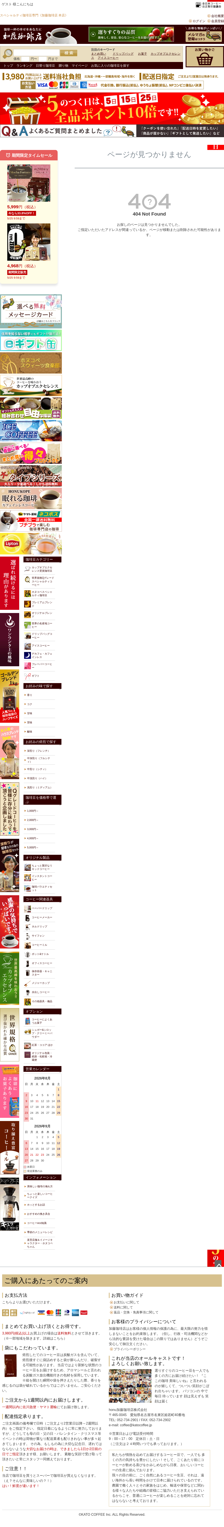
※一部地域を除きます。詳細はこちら (35, 1338)
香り (29, 695)
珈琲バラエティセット (38, 888)
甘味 (29, 713)
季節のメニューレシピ (40, 1232)
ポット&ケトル (36, 954)
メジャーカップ (37, 983)
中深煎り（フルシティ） (38, 760)
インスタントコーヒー (38, 877)
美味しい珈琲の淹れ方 (40, 1186)
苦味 (29, 722)
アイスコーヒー (108, 57)
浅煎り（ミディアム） (40, 787)
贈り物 (63, 65)
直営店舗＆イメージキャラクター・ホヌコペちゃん (40, 1243)
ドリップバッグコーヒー (38, 635)
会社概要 (217, 16)
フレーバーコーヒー (38, 665)
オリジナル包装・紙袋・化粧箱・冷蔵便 (38, 1056)
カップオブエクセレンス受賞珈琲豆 (38, 569)
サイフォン (34, 936)
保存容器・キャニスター (38, 973)
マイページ (80, 65)
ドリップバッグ (123, 53)
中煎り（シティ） (37, 769)
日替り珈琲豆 (45, 65)
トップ (8, 65)
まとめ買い (98, 53)
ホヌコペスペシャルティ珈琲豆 (38, 593)
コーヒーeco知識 (37, 1223)
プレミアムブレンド (38, 604)
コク (29, 704)
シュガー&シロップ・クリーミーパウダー (38, 1033)
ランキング (24, 65)
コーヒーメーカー (38, 918)
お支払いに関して (126, 1302)
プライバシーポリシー (130, 1349)
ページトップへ (218, 1263)
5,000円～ (33, 847)
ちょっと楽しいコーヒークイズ (40, 1195)
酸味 (29, 731)
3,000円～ (33, 829)
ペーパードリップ (38, 908)
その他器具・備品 (38, 1002)
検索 (68, 53)
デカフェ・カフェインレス (38, 655)
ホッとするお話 (36, 1204)
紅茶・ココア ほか (38, 1045)
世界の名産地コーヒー (38, 625)
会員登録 (217, 21)
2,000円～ (33, 820)
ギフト (31, 676)
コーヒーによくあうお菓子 (38, 1021)
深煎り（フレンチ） (38, 750)
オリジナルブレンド (38, 614)
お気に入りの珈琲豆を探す (110, 65)
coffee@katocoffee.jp (135, 1425)
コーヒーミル (35, 945)
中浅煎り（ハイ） (37, 778)
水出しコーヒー (37, 992)
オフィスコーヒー (38, 963)
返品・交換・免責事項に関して (136, 1312)
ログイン (199, 21)
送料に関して (123, 1307)
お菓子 (142, 53)
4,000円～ (33, 838)
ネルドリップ (35, 927)
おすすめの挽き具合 (38, 1213)
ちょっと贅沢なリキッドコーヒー (38, 867)
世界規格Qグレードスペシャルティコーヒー (39, 581)
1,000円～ (33, 810)
